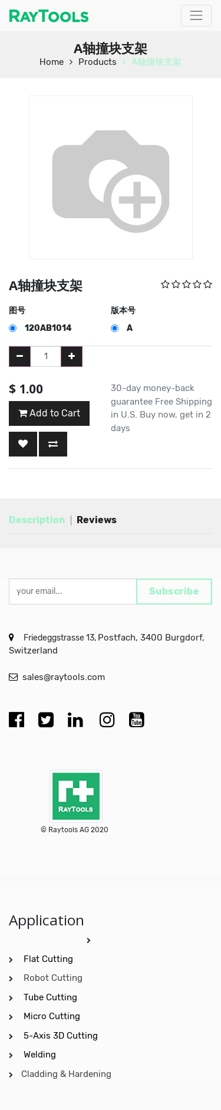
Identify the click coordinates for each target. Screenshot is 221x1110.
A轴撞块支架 (156, 62)
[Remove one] (20, 356)
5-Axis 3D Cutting (62, 1035)
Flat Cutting (48, 959)
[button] (23, 444)
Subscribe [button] (174, 591)
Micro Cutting (53, 1016)
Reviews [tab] (97, 520)
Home (51, 62)
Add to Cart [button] (49, 413)
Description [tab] (37, 520)
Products (97, 62)
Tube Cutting (52, 997)
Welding (40, 1054)
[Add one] (72, 356)
